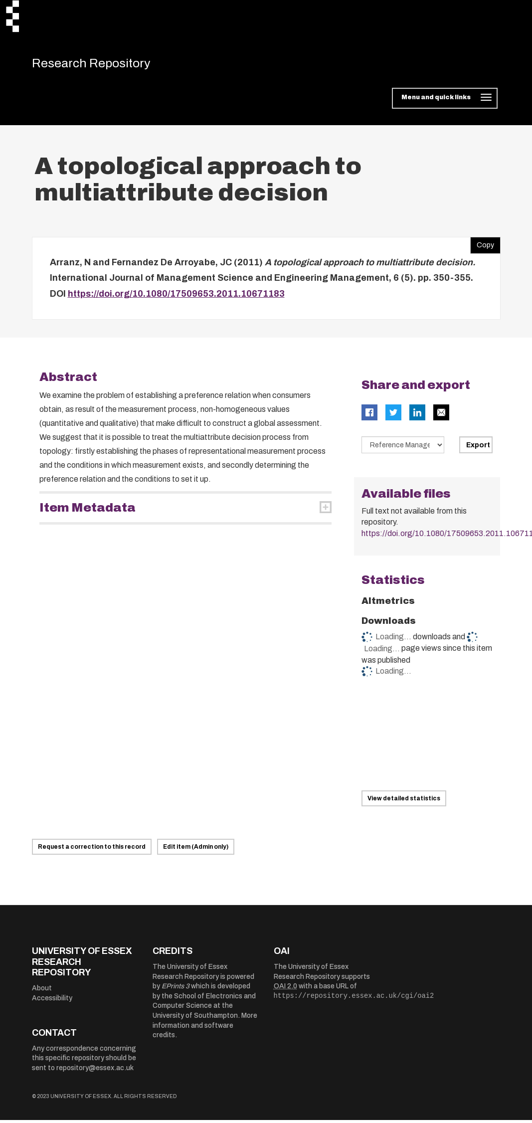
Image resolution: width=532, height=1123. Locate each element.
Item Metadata (87, 511)
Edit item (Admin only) (195, 850)
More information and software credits (205, 1028)
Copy (482, 246)
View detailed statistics (403, 801)
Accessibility (52, 1001)
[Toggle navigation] (444, 101)
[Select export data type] (402, 448)
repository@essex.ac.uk (95, 1071)
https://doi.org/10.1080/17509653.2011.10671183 (176, 297)
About (42, 991)
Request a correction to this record (92, 850)
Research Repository (102, 65)
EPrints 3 (175, 989)
